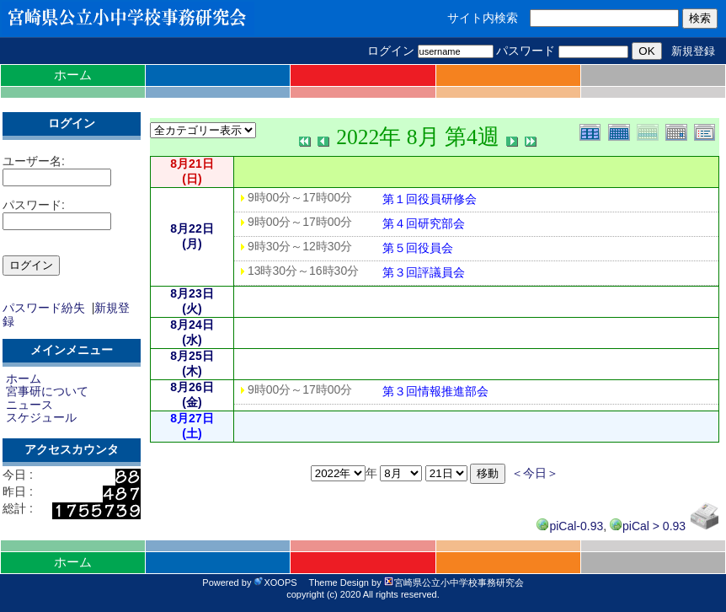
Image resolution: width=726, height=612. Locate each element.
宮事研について (47, 391)
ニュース (29, 404)
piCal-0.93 (569, 526)
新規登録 (693, 51)
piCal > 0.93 (648, 526)
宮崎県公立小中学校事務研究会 (454, 582)
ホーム (73, 74)
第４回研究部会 (423, 223)
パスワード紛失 (44, 307)
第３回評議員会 (423, 272)
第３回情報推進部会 (435, 391)
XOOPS (275, 582)
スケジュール (41, 417)
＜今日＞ (534, 473)
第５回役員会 (417, 248)
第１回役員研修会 (429, 199)
